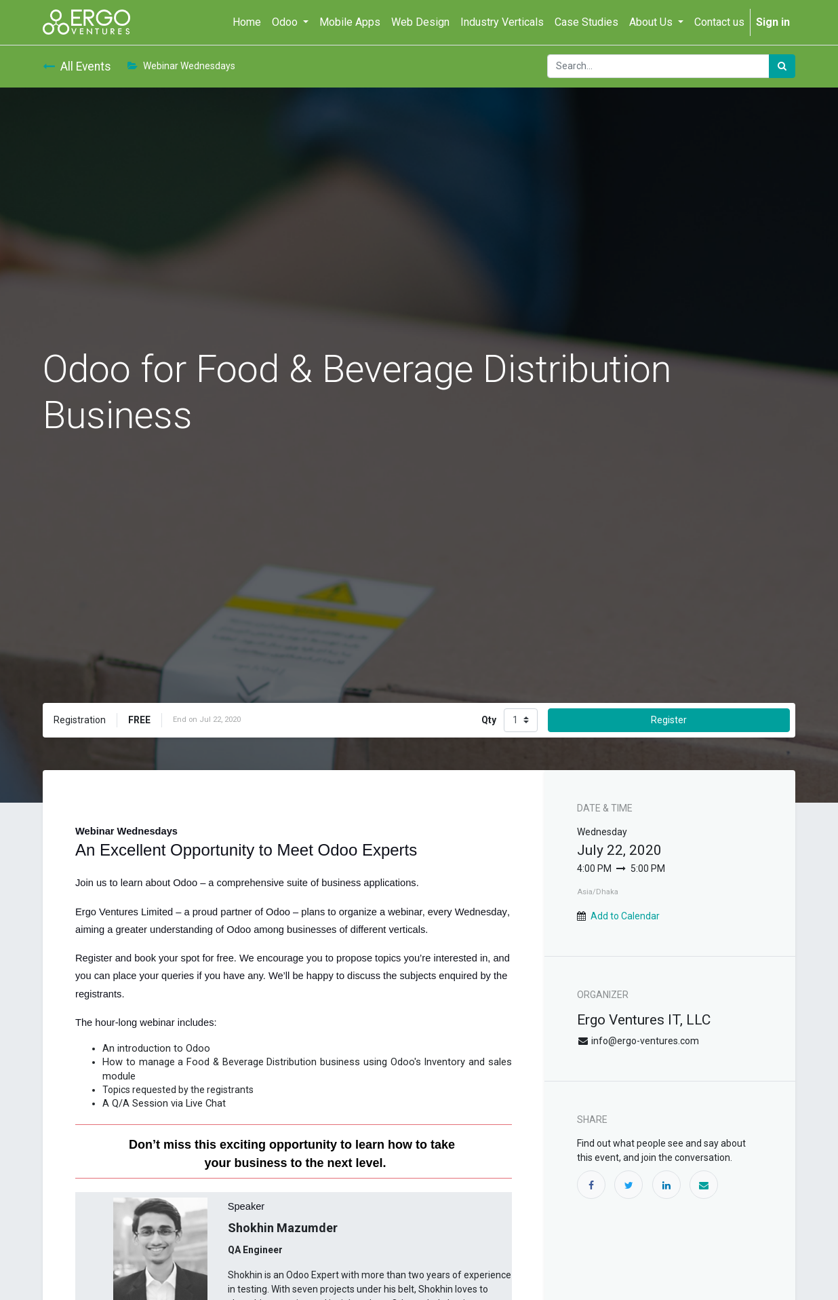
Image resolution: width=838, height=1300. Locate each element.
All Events (77, 66)
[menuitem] (246, 22)
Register (669, 719)
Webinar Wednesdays (181, 65)
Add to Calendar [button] (625, 916)
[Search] (782, 66)
